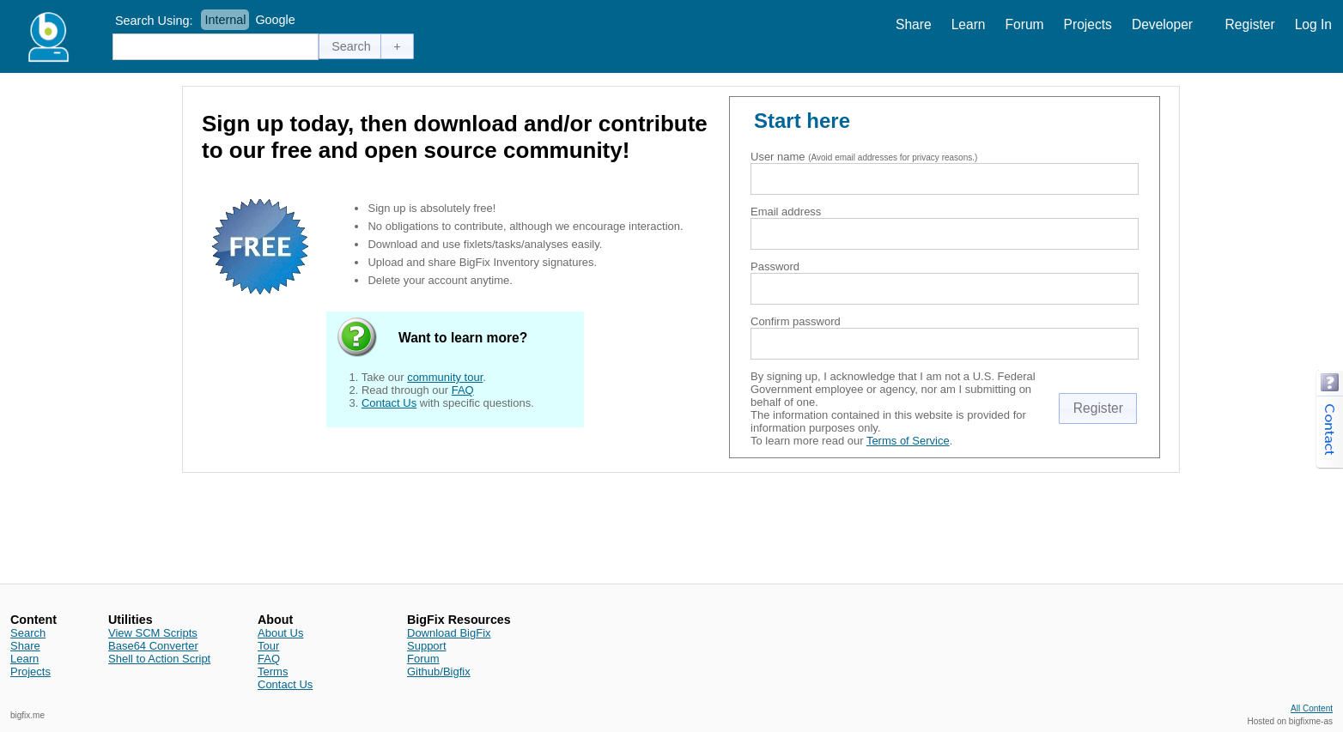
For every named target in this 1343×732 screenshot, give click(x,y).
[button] (351, 46)
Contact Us (389, 402)
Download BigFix (449, 632)
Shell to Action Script (159, 658)
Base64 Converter (153, 645)
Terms (273, 671)
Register (1250, 24)
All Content (1312, 708)
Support (427, 645)
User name (777, 156)
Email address (785, 211)
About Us (280, 632)
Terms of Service (908, 440)
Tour (268, 645)
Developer (1162, 24)
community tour (445, 377)
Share (914, 24)
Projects (1088, 24)
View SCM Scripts (153, 632)
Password (774, 266)
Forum (1025, 24)
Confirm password (795, 321)
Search (28, 632)
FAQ (463, 390)
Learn (968, 24)
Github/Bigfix (439, 671)
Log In (1313, 24)
